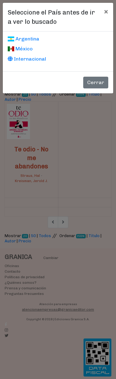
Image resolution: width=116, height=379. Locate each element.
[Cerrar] (106, 11)
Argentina (23, 39)
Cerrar (95, 82)
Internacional (27, 59)
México (20, 49)
